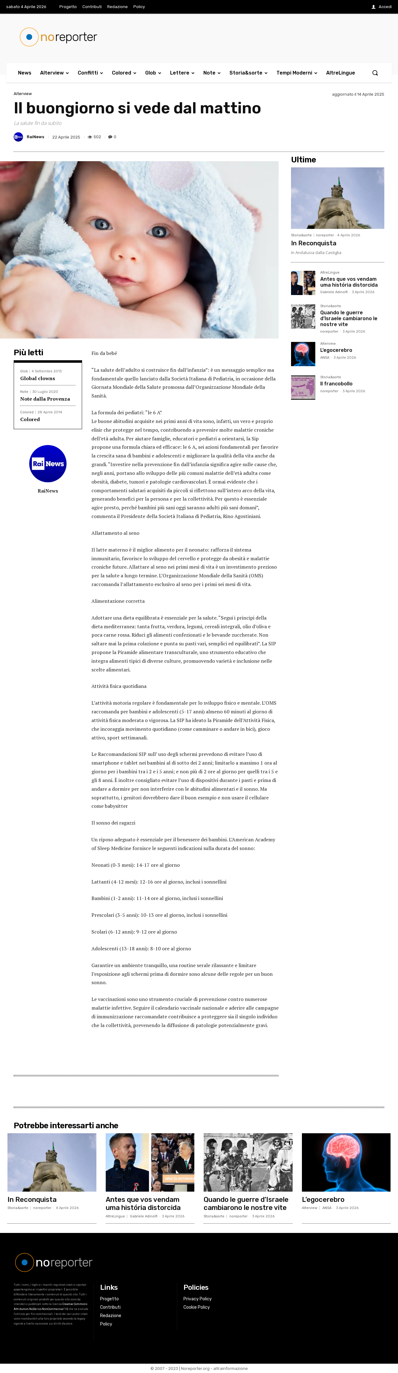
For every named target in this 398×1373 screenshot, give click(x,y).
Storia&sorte (301, 235)
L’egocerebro (336, 350)
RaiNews (35, 137)
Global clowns (37, 378)
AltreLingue (330, 273)
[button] (375, 72)
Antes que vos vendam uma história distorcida (349, 282)
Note (24, 391)
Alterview (23, 94)
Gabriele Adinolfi (334, 292)
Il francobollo (336, 384)
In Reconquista (313, 243)
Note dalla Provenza (45, 398)
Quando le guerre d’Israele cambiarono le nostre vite (348, 318)
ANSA (324, 358)
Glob (24, 371)
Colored (27, 412)
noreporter (325, 235)
